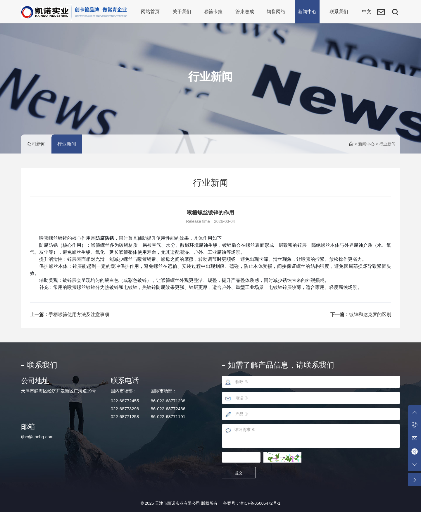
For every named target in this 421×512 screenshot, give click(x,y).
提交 (239, 473)
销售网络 (276, 11)
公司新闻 (36, 144)
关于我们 (181, 11)
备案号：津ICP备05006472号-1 (251, 503)
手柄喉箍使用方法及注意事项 (79, 314)
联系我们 (338, 11)
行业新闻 (66, 144)
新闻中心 (307, 11)
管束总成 (244, 11)
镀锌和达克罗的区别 (370, 314)
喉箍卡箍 (213, 11)
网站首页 (150, 11)
